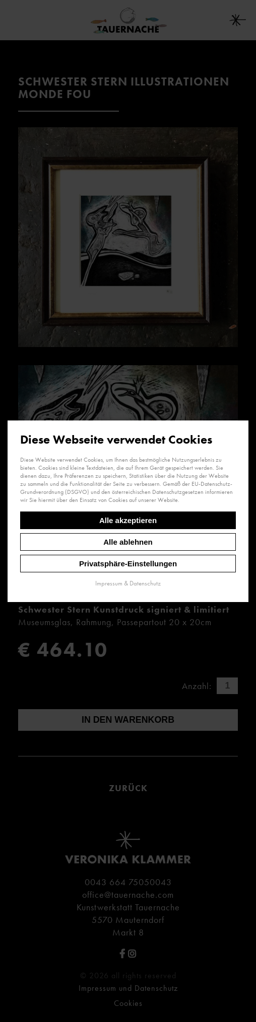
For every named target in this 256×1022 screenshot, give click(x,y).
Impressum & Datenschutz (128, 582)
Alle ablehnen (128, 541)
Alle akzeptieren (128, 520)
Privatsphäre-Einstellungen (128, 563)
